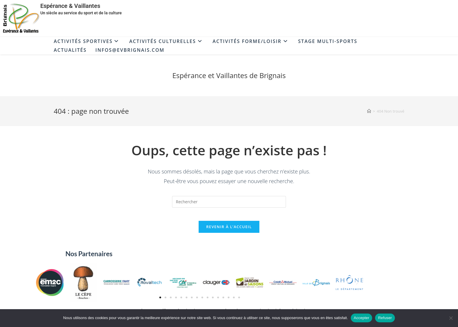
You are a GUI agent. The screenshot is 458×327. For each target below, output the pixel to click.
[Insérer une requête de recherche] (229, 202)
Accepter (361, 318)
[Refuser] (451, 318)
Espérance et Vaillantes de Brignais (229, 75)
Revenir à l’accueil (229, 231)
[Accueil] (369, 111)
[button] (166, 287)
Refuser (385, 318)
